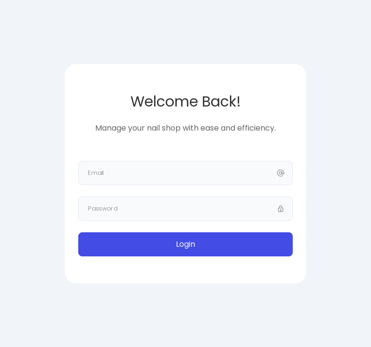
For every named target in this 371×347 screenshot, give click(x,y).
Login (185, 244)
